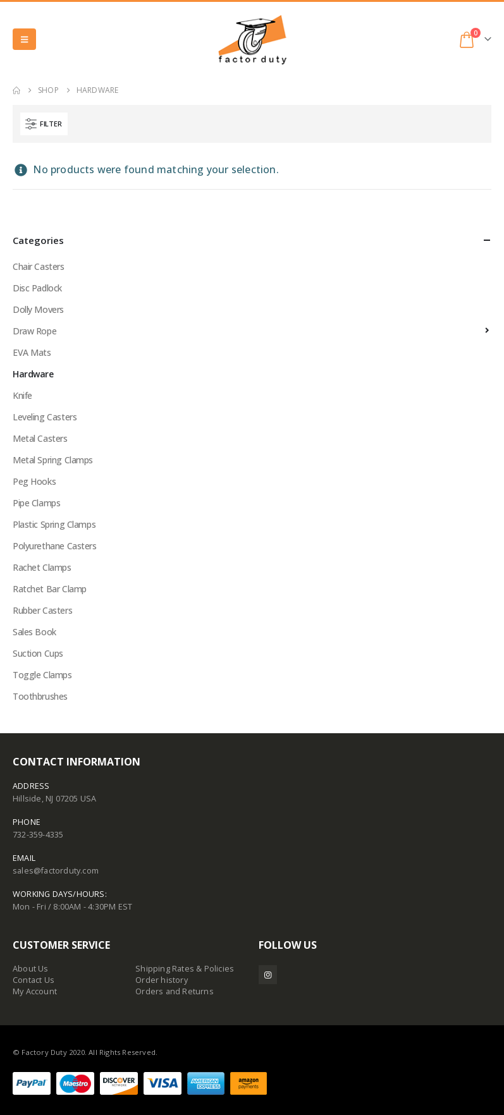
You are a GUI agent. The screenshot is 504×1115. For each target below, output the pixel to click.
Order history (161, 980)
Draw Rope (34, 331)
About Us (31, 968)
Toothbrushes (40, 696)
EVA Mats (32, 352)
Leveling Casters (45, 417)
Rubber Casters (42, 610)
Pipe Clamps (36, 503)
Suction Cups (38, 653)
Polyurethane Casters (55, 546)
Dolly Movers (38, 309)
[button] (24, 39)
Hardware (33, 374)
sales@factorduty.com (56, 870)
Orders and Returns (174, 991)
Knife (22, 395)
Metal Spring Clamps (53, 460)
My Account (35, 991)
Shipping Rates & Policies (184, 968)
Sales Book (34, 632)
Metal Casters (40, 438)
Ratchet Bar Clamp (50, 589)
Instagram (268, 974)
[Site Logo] (252, 39)
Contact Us (33, 980)
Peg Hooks (34, 481)
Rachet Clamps (42, 567)
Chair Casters (39, 266)
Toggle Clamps (42, 675)
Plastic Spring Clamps (54, 524)
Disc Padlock (37, 288)
